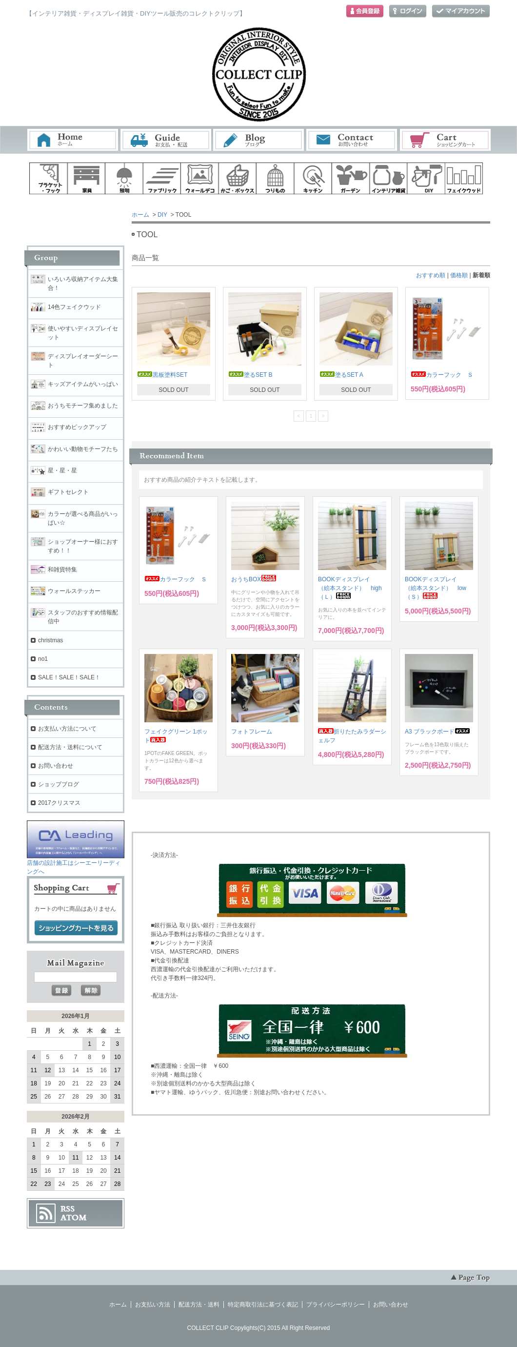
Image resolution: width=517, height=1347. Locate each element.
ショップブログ (58, 784)
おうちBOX (254, 579)
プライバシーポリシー (335, 1304)
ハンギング (275, 178)
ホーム (73, 140)
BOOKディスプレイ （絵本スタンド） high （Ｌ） (353, 588)
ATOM (73, 1218)
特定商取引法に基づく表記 (263, 1304)
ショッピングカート (446, 140)
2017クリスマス (59, 802)
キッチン (313, 178)
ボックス (238, 178)
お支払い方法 (152, 1304)
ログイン (408, 11)
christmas (50, 640)
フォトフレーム (251, 731)
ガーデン (351, 178)
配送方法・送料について (70, 747)
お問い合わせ (352, 140)
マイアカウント (461, 11)
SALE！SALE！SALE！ (69, 677)
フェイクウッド (464, 178)
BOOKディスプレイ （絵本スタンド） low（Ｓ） (435, 588)
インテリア (389, 178)
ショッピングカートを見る (76, 928)
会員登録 (365, 11)
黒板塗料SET (162, 374)
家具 (86, 178)
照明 (124, 178)
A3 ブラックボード (437, 731)
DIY (162, 214)
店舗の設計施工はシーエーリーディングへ (75, 864)
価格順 (459, 275)
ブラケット (48, 178)
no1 (43, 658)
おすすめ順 (430, 275)
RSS (67, 1209)
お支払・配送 (166, 140)
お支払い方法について (67, 728)
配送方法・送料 (199, 1304)
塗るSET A (341, 374)
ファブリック (162, 178)
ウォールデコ (199, 178)
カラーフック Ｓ (442, 374)
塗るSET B (250, 374)
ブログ (259, 140)
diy (426, 178)
